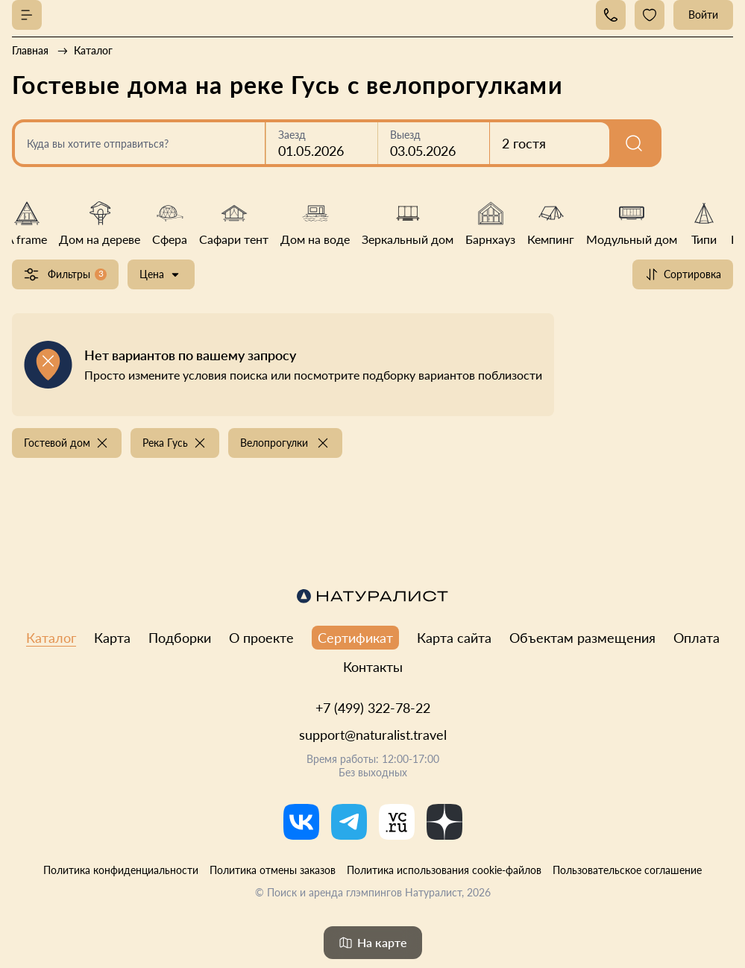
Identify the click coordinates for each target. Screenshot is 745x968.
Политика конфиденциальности (120, 870)
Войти (703, 14)
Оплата (696, 637)
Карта (112, 637)
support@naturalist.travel (373, 734)
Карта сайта (454, 637)
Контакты (373, 667)
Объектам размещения (582, 637)
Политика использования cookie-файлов (444, 870)
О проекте (261, 637)
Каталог (51, 637)
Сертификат (355, 637)
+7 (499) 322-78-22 (372, 708)
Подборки (179, 637)
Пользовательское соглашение (627, 870)
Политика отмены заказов (273, 870)
